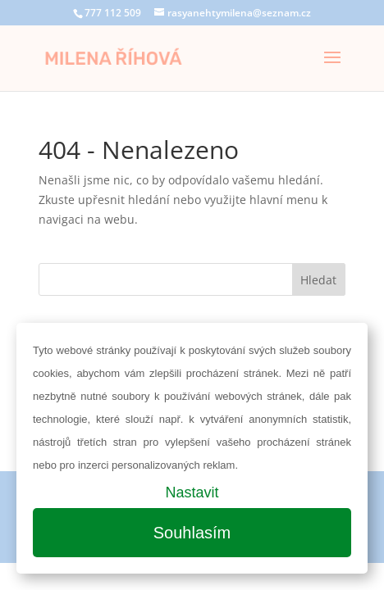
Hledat (318, 280)
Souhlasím (192, 533)
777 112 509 (113, 13)
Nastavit (191, 492)
